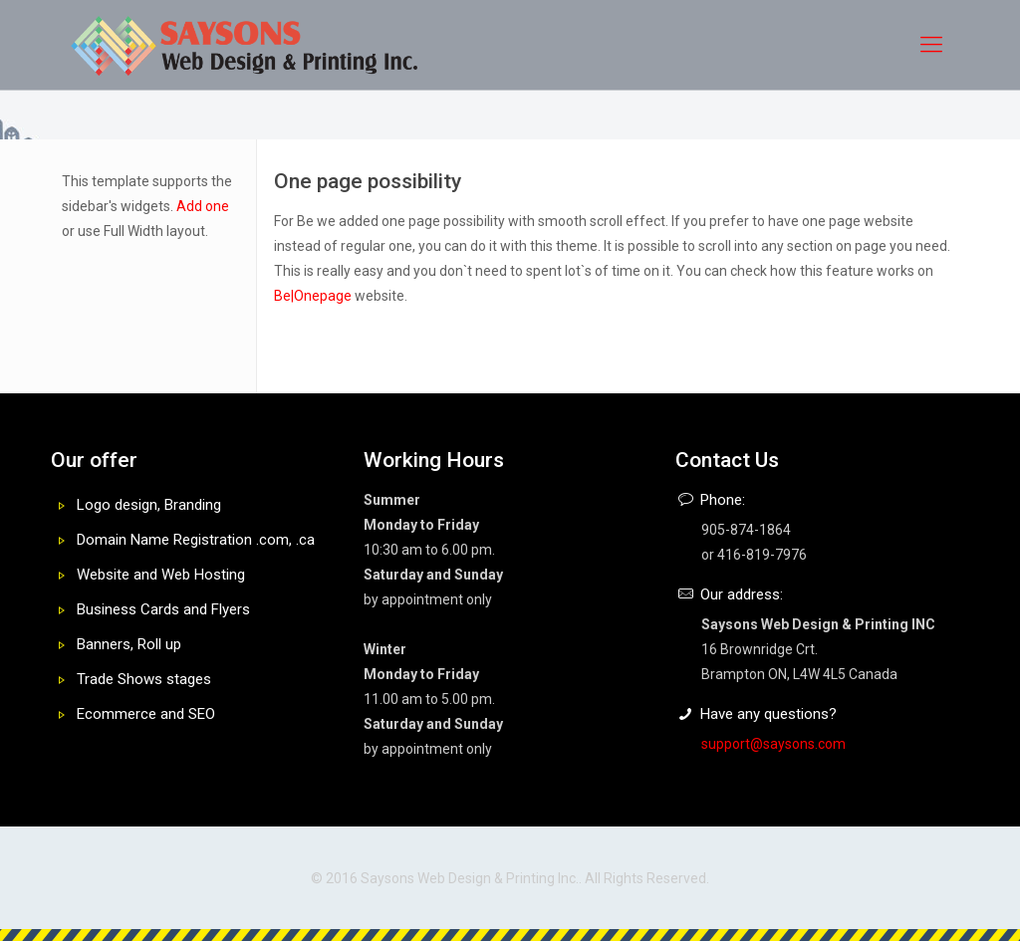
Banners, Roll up (129, 644)
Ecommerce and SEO (146, 714)
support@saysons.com (773, 744)
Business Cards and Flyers (163, 609)
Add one (202, 206)
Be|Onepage (313, 296)
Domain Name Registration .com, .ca (196, 540)
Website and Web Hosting (161, 575)
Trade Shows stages (144, 679)
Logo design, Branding (149, 505)
